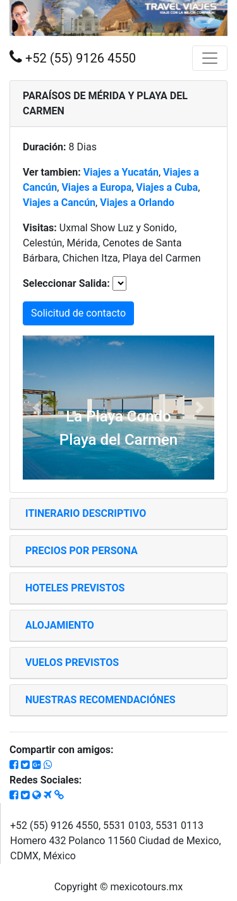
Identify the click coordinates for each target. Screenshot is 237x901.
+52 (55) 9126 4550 (72, 57)
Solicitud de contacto (78, 313)
